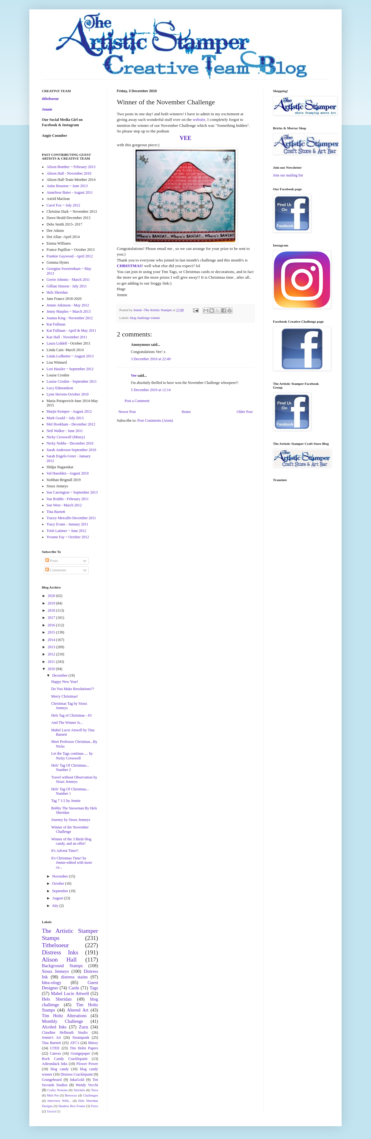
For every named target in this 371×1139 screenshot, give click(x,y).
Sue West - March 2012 (64, 505)
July (55, 905)
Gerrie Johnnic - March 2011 (68, 279)
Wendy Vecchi (87, 1085)
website (199, 119)
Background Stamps (62, 965)
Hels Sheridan (57, 292)
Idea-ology (51, 982)
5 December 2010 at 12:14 (151, 390)
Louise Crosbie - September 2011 (72, 381)
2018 (52, 610)
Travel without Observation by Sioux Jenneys (74, 779)
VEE (185, 138)
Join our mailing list (288, 175)
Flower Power (87, 1064)
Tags (94, 987)
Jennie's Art (51, 1037)
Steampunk (80, 1037)
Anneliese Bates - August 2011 (70, 192)
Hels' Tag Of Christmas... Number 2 (70, 767)
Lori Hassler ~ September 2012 (70, 369)
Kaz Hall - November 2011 (67, 337)
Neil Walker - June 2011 (65, 431)
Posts (51, 561)
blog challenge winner (145, 318)
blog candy (60, 1069)
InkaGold (77, 1079)
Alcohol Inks (54, 1026)
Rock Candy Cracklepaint (64, 1059)
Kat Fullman (56, 324)
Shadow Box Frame (71, 1106)
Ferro (94, 1106)
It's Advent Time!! (65, 850)
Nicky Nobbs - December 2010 (70, 443)
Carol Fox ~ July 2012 (63, 205)
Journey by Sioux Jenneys (70, 820)
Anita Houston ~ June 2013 (67, 186)
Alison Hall (59, 959)
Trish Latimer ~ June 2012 (66, 531)
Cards (74, 987)
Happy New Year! (64, 681)
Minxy (93, 1043)
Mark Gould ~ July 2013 (65, 418)
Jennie (47, 109)
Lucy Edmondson (60, 388)
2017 (52, 617)
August (58, 898)
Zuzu (83, 1026)
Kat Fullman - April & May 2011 (71, 330)
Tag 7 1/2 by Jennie (66, 800)
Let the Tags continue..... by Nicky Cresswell (72, 755)
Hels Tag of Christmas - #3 (71, 715)
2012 (52, 654)
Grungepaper (80, 1053)
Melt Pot (53, 1095)
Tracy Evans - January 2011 (67, 524)
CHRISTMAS (129, 265)
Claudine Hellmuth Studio (65, 1032)
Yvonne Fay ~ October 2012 (68, 537)
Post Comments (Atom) (155, 420)
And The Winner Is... (67, 722)
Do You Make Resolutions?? (72, 689)
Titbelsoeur (55, 945)
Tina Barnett (56, 512)
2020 (52, 596)
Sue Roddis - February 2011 (68, 499)
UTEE (55, 1048)
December (60, 675)
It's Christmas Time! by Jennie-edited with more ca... (71, 862)
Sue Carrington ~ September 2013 (72, 492)
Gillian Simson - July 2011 (67, 286)
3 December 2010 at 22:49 (151, 359)
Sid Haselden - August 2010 (68, 473)
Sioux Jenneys (55, 971)
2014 (52, 640)
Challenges (90, 1095)
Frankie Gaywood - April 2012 (70, 256)
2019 (52, 603)
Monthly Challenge (62, 1021)
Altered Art (77, 1009)
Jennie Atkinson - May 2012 (68, 305)
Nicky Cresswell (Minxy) (66, 437)
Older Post (245, 412)
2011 (52, 661)
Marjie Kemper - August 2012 (69, 411)
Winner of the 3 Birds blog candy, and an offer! (71, 841)
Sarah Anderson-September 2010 (71, 450)
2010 (52, 669)
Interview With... (59, 1100)
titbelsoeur (50, 99)
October (58, 883)
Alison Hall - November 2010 (69, 173)
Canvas (55, 1053)
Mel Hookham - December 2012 (71, 424)
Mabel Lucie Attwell (70, 993)
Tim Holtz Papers (84, 1048)
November (60, 876)
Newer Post (127, 412)
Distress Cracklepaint (77, 1074)
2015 (52, 632)
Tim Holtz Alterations (64, 1015)
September (60, 891)
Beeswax (71, 1095)
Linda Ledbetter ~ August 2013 (70, 356)
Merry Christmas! (64, 696)
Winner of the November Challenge (70, 829)
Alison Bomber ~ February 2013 (71, 167)
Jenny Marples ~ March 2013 (69, 311)
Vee (133, 375)
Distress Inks (60, 952)
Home (186, 412)
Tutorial (51, 1111)
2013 (52, 647)
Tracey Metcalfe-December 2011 (71, 518)
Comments (55, 570)
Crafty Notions (57, 1090)
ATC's (74, 1043)
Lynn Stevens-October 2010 (68, 394)
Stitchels (79, 1090)
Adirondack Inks (54, 1064)
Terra (94, 1090)
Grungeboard (52, 1079)
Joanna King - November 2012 (70, 318)
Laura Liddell (57, 343)
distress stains (74, 976)
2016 (52, 625)
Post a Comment (137, 401)
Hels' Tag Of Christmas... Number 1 (70, 791)
